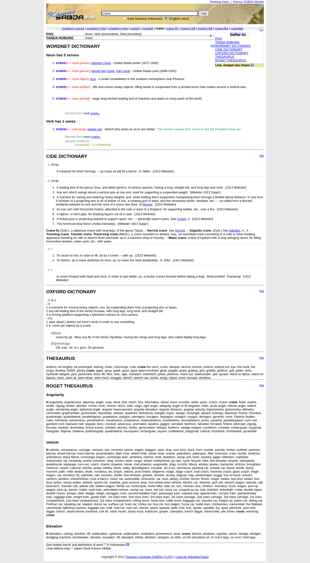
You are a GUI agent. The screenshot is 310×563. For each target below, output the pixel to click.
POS (218, 38)
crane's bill (188, 28)
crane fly (172, 28)
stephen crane (101, 63)
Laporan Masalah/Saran (192, 557)
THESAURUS (224, 56)
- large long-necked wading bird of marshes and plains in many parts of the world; (129, 98)
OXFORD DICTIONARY (231, 53)
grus (93, 79)
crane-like (221, 28)
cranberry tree (96, 28)
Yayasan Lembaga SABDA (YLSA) (149, 557)
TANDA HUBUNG (227, 42)
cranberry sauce (73, 28)
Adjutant (234, 230)
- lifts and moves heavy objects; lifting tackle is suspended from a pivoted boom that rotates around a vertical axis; (151, 87)
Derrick (148, 204)
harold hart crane (103, 71)
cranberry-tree (118, 28)
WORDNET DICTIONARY (233, 46)
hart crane (123, 71)
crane (95, 113)
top (213, 45)
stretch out (94, 129)
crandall (147, 28)
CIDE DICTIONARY (229, 49)
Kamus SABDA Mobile (248, 2)
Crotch (181, 219)
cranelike (237, 28)
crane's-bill (205, 28)
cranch (135, 28)
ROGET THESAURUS (230, 60)
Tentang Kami (219, 2)
